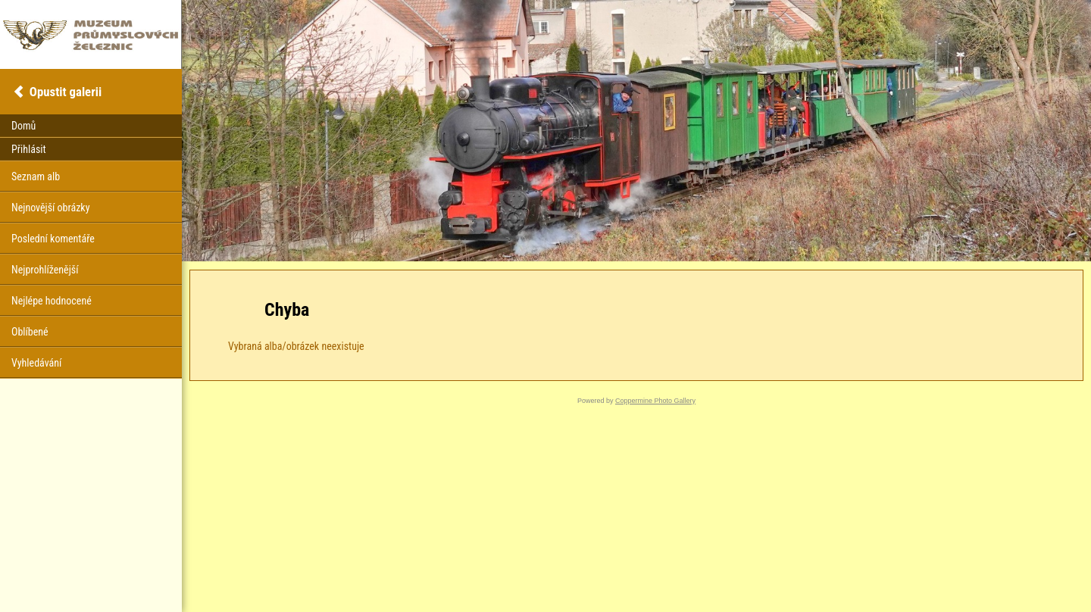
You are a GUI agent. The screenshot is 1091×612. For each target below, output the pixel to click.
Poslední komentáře (53, 239)
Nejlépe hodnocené (51, 301)
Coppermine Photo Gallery (655, 400)
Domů (23, 126)
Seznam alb (35, 176)
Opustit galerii (66, 91)
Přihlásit (28, 149)
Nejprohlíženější (44, 270)
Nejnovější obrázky (50, 207)
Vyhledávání (36, 363)
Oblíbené (29, 332)
